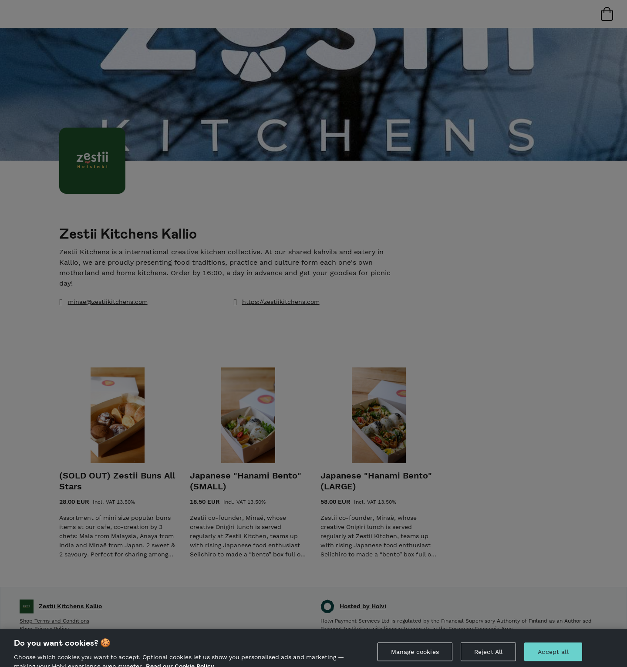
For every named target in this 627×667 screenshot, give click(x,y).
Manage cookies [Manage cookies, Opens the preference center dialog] (415, 655)
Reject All (488, 655)
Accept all (553, 655)
